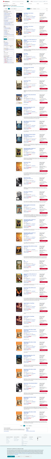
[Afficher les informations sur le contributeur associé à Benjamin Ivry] (32, 331)
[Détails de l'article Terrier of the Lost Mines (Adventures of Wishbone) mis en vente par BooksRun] (19, 43)
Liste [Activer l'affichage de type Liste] (28, 8)
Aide (46, 1)
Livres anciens (21, 3)
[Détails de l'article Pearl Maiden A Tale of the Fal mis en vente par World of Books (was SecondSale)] (19, 17)
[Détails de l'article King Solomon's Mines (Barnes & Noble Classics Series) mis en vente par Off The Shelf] (19, 401)
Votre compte (40, 1)
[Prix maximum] (8, 46)
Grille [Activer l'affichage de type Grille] (31, 8)
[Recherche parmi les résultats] (31, 10)
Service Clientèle (31, 439)
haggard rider (8, 6)
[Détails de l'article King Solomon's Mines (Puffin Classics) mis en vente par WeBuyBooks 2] (19, 291)
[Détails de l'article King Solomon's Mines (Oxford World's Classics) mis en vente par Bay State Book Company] (19, 98)
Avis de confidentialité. (15, 454)
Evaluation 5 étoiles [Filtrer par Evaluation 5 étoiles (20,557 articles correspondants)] (9, 62)
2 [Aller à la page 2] (10, 8)
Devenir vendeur (46, 3)
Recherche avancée (5, 3)
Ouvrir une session (36, 1)
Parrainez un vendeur (16, 440)
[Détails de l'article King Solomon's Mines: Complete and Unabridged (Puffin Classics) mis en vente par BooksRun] (19, 152)
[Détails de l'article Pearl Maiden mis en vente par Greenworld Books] (19, 57)
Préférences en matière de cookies (24, 443)
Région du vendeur (6, 52)
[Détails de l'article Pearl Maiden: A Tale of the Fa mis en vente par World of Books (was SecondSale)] (19, 30)
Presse (22, 439)
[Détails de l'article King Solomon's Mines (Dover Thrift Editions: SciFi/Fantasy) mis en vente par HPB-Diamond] (19, 359)
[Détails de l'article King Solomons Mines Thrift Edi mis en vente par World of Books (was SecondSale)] (19, 71)
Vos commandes (8, 441)
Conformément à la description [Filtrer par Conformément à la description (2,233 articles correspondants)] (9, 24)
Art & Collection (30, 3)
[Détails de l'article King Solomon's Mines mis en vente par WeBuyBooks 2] (19, 166)
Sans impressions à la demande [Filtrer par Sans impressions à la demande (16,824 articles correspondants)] (9, 34)
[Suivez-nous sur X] (37, 440)
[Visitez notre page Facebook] (37, 438)
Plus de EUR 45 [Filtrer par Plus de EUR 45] (6, 44)
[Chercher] (28, 1)
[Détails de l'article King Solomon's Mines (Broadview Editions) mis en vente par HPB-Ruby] (19, 387)
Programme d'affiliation (16, 439)
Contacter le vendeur (26, 33)
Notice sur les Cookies (24, 445)
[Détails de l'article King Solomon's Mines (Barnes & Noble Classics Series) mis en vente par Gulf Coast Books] (19, 333)
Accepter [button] (11, 456)
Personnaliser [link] (27, 456)
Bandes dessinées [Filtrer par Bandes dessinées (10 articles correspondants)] (7, 14)
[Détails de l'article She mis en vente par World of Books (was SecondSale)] (19, 264)
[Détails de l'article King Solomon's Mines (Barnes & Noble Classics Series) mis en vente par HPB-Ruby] (19, 416)
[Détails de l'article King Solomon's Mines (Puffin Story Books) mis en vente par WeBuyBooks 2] (19, 250)
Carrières (22, 440)
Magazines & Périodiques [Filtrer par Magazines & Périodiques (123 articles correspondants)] (8, 13)
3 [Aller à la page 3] (27, 425)
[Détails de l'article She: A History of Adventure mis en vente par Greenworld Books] (19, 195)
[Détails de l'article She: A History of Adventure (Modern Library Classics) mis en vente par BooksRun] (19, 138)
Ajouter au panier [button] (43, 34)
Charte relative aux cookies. (18, 453)
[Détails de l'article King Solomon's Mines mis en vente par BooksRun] (19, 84)
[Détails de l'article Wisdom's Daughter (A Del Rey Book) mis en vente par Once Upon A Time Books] (19, 209)
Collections (14, 3)
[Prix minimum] (5, 46)
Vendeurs (38, 3)
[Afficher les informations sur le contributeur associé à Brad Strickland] (26, 41)
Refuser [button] (19, 456)
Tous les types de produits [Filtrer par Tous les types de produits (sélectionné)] (7, 11)
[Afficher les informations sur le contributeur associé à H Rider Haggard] (26, 27)
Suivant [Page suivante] (14, 8)
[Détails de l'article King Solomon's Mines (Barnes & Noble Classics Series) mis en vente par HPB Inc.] (19, 373)
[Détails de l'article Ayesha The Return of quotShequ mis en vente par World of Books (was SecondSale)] (19, 307)
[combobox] (19, 1)
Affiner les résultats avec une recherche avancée (17, 6)
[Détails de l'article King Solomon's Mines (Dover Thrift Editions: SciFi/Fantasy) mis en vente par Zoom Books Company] (19, 111)
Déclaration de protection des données (25, 442)
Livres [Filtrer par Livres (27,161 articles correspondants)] (6, 12)
